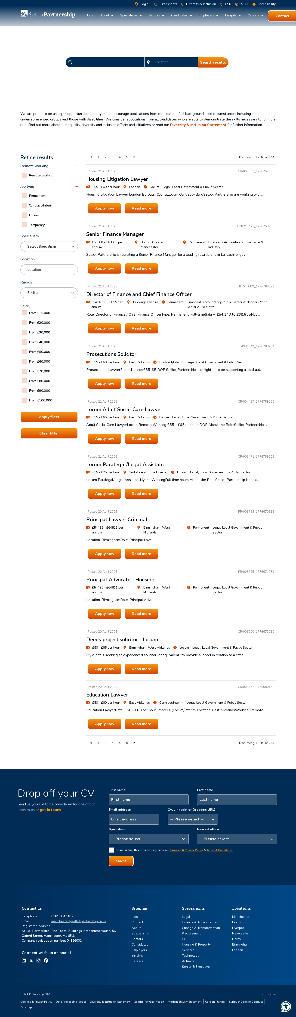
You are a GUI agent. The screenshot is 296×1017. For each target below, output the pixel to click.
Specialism (117, 829)
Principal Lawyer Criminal (117, 519)
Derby (236, 939)
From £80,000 (39, 381)
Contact (137, 922)
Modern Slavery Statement (184, 1002)
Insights (231, 15)
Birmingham (240, 944)
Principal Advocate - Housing (120, 579)
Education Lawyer (107, 694)
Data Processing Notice (71, 1002)
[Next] (134, 157)
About (105, 15)
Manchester (241, 917)
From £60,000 (39, 361)
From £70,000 (39, 371)
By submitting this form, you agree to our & (174, 850)
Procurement (191, 933)
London (237, 950)
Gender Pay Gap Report (149, 1002)
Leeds (236, 922)
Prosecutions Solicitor (111, 354)
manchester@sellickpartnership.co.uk (78, 921)
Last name (205, 790)
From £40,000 (39, 342)
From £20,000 (39, 322)
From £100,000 (40, 400)
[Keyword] (109, 62)
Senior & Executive (196, 967)
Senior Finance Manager (115, 234)
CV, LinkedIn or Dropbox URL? (192, 809)
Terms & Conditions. (220, 850)
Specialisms (129, 15)
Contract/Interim (41, 205)
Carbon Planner (215, 1002)
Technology (190, 955)
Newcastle (240, 933)
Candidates (180, 15)
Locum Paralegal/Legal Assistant (125, 464)
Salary (25, 306)
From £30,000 (39, 332)
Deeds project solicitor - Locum (122, 639)
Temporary (37, 224)
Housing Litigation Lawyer (117, 179)
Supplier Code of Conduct (246, 1002)
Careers (254, 15)
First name (117, 790)
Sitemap (26, 1007)
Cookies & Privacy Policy (186, 850)
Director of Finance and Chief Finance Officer (139, 294)
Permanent (37, 195)
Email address (120, 809)
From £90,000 (39, 390)
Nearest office (208, 829)
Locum (34, 215)
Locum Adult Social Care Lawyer (124, 409)
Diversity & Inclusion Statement (198, 124)
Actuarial (188, 961)
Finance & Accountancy (199, 922)
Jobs (90, 15)
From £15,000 (39, 313)
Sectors (155, 15)
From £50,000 (39, 351)
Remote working (41, 175)
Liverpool (239, 928)
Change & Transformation (201, 928)
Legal (186, 917)
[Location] (175, 62)
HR (184, 939)
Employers (207, 15)
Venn (272, 994)
